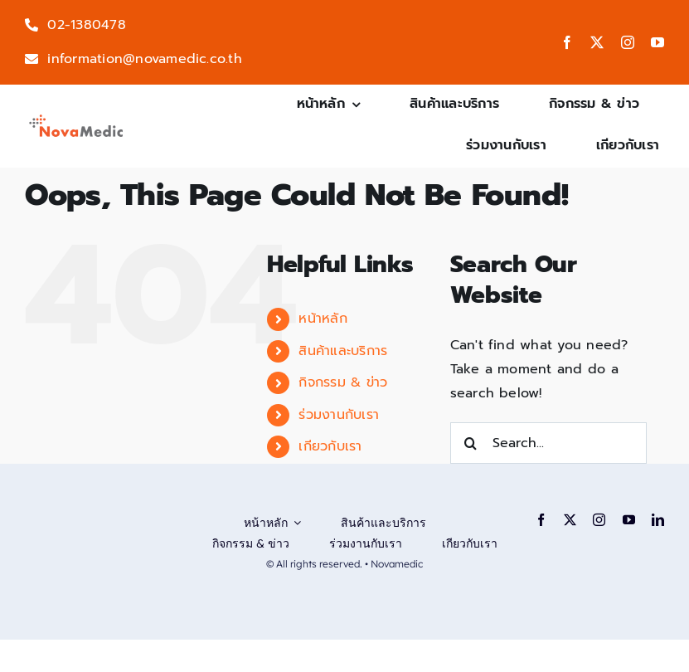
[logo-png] (76, 119)
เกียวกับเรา (329, 446)
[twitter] (597, 42)
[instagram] (627, 42)
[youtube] (657, 42)
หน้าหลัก (322, 319)
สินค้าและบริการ (342, 351)
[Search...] (548, 443)
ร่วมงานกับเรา (338, 415)
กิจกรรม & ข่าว (342, 382)
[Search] (471, 443)
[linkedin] (658, 520)
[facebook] (567, 42)
